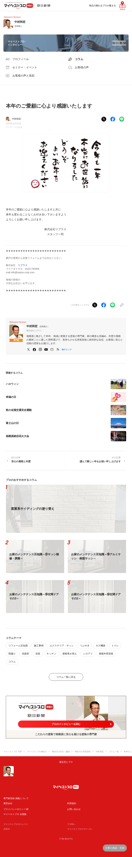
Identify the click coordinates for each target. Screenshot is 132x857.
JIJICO (6, 829)
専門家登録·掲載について (16, 798)
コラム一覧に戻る (66, 677)
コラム (12, 661)
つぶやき (18, 127)
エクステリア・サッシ (62, 645)
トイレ (115, 645)
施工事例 (38, 645)
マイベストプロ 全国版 (14, 814)
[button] (67, 349)
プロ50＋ (71, 824)
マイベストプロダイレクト (15, 824)
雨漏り (12, 653)
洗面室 (25, 653)
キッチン (51, 653)
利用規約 (71, 803)
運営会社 (7, 803)
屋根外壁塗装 (106, 653)
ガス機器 (100, 645)
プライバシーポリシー (14, 809)
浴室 (37, 653)
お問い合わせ (74, 809)
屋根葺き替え (69, 653)
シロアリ (88, 653)
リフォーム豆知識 (18, 645)
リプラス (23, 265)
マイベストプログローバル (79, 829)
